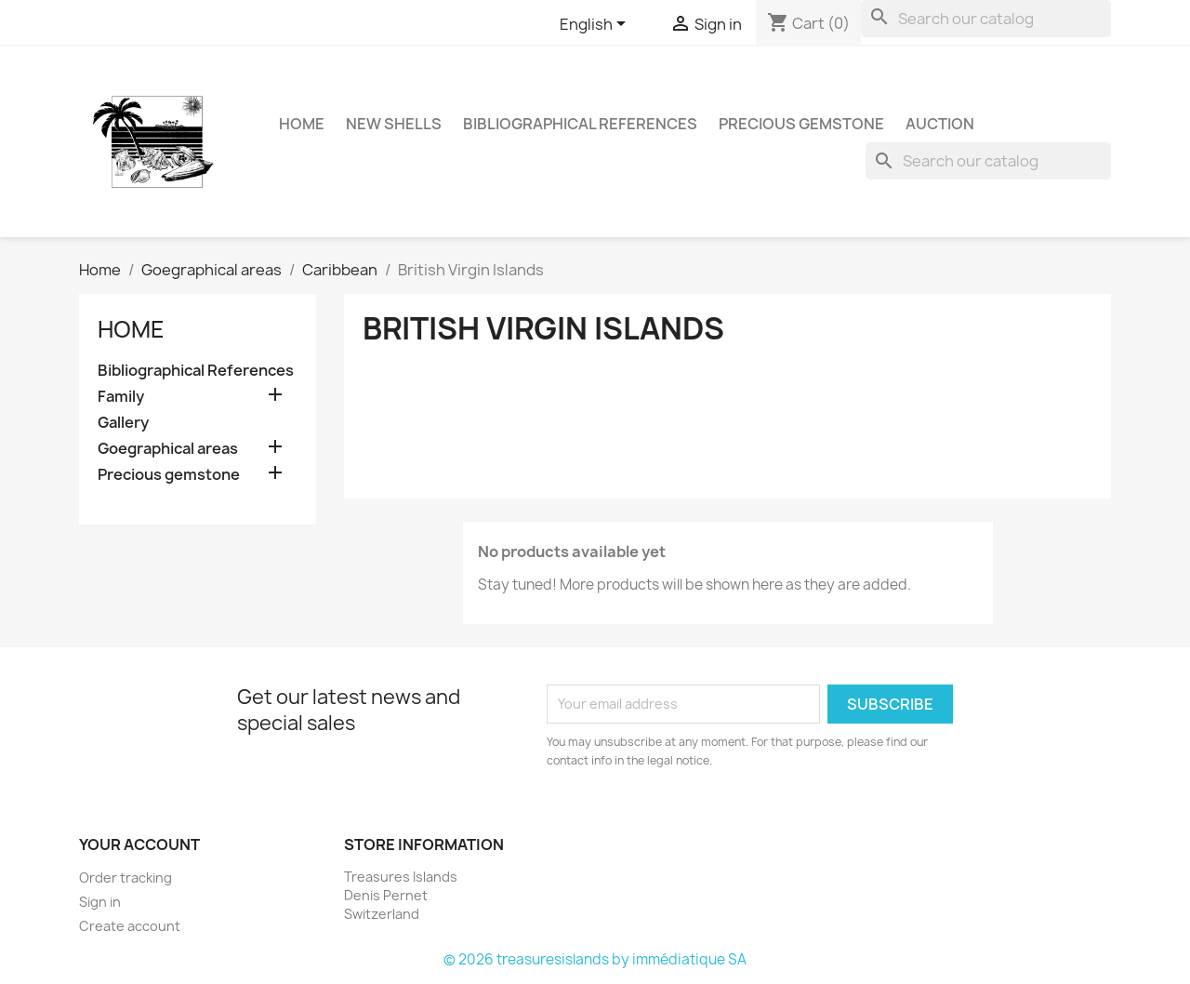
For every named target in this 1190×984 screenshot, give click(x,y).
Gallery (123, 422)
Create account (129, 926)
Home (131, 329)
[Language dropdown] (596, 25)
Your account (139, 844)
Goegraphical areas (168, 449)
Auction (940, 123)
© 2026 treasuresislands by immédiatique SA (595, 959)
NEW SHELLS (394, 123)
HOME (301, 123)
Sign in (100, 902)
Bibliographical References (580, 123)
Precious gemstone (801, 123)
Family (121, 396)
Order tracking (125, 877)
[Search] (986, 18)
